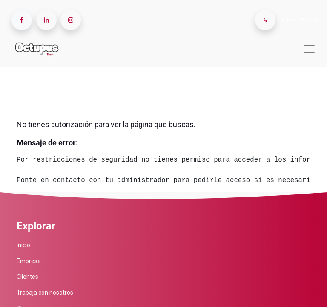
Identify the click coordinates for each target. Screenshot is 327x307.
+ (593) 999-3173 (299, 20)
